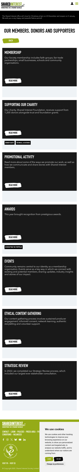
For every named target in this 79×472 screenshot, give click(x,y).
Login (13, 432)
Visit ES (13, 463)
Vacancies (17, 435)
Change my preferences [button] (55, 464)
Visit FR (5, 463)
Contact (5, 432)
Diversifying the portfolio (13, 247)
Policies (20, 432)
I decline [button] (58, 459)
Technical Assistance (23, 143)
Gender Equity (9, 143)
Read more (13, 81)
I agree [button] (49, 459)
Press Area (30, 432)
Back (11, 41)
